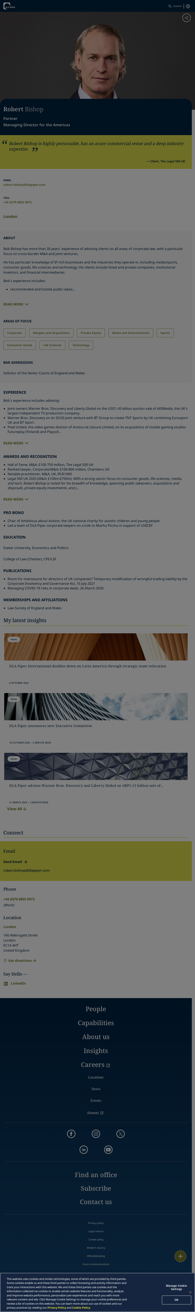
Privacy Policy (56, 1307)
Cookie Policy (81, 1307)
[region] (97, 1292)
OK (176, 1300)
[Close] (190, 1292)
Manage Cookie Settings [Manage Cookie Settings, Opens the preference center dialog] (176, 1287)
